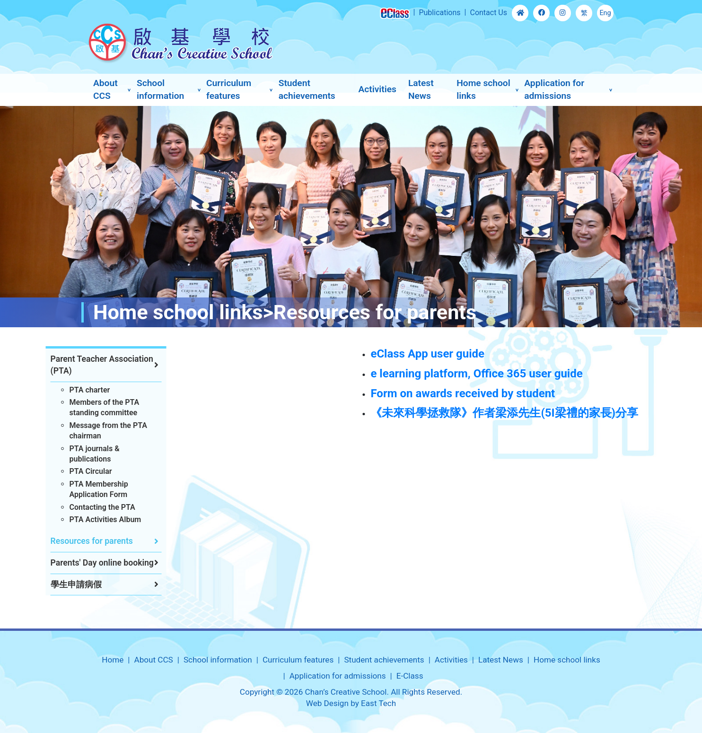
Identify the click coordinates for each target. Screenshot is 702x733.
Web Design (327, 703)
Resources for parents (73, 541)
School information (160, 89)
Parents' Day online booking (83, 562)
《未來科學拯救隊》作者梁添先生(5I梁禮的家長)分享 (559, 412)
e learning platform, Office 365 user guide (532, 373)
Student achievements (307, 89)
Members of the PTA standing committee (86, 407)
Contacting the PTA (84, 507)
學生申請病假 (57, 584)
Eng (605, 13)
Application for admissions (554, 89)
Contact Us (488, 12)
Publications (439, 12)
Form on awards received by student (518, 393)
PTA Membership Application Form (80, 489)
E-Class (409, 676)
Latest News (421, 89)
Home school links (483, 89)
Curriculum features (228, 89)
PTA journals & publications (76, 453)
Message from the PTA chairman (90, 430)
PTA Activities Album (87, 519)
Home (112, 659)
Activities (377, 89)
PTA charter (71, 389)
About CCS (105, 89)
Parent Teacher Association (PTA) (83, 364)
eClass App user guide (483, 353)
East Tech (378, 703)
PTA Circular (72, 471)
